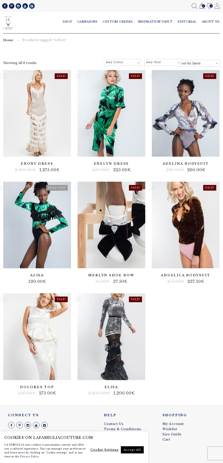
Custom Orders (118, 21)
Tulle (47, 150)
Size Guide (172, 434)
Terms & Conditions (122, 429)
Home (8, 40)
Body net (21, 150)
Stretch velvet (40, 150)
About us (211, 21)
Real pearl (34, 150)
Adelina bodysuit (186, 163)
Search (194, 6)
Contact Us (113, 424)
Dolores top (37, 387)
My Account (217, 6)
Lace (185, 150)
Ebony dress (37, 163)
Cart (202, 6)
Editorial (187, 21)
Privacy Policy (29, 456)
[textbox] (122, 62)
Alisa (37, 275)
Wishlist (209, 6)
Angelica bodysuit (185, 275)
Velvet (192, 150)
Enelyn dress (111, 163)
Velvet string (53, 150)
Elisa (111, 387)
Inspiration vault (155, 21)
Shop (67, 21)
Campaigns (87, 21)
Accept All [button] (132, 450)
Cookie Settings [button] (104, 450)
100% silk (108, 262)
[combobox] (122, 62)
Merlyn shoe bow (111, 275)
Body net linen (182, 262)
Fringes (27, 150)
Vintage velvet (121, 374)
